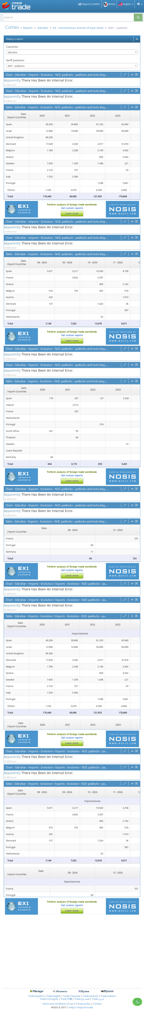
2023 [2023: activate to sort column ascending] (117, 115)
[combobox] (72, 52)
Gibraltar (42, 28)
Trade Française (71, 996)
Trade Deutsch (90, 996)
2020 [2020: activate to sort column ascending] (42, 115)
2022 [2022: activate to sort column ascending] (92, 115)
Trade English (53, 996)
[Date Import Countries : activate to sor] (17, 389)
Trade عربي (98, 999)
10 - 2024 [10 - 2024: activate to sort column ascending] (92, 262)
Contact (97, 1003)
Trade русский (81, 999)
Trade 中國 (66, 999)
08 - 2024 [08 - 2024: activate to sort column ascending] (42, 262)
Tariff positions (15, 60)
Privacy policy (83, 1003)
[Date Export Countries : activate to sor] (16, 115)
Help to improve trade (81, 1007)
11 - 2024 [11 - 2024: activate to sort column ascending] (117, 262)
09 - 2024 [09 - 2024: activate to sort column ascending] (67, 262)
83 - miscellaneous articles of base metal (78, 28)
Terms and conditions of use (57, 1003)
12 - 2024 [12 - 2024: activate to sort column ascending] (117, 530)
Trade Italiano (108, 996)
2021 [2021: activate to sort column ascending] (67, 115)
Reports (28, 28)
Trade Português (49, 999)
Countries (12, 46)
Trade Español (36, 996)
